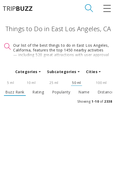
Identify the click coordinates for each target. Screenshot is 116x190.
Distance (106, 92)
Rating (38, 92)
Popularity (61, 92)
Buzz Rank (14, 92)
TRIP (18, 8)
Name (83, 92)
